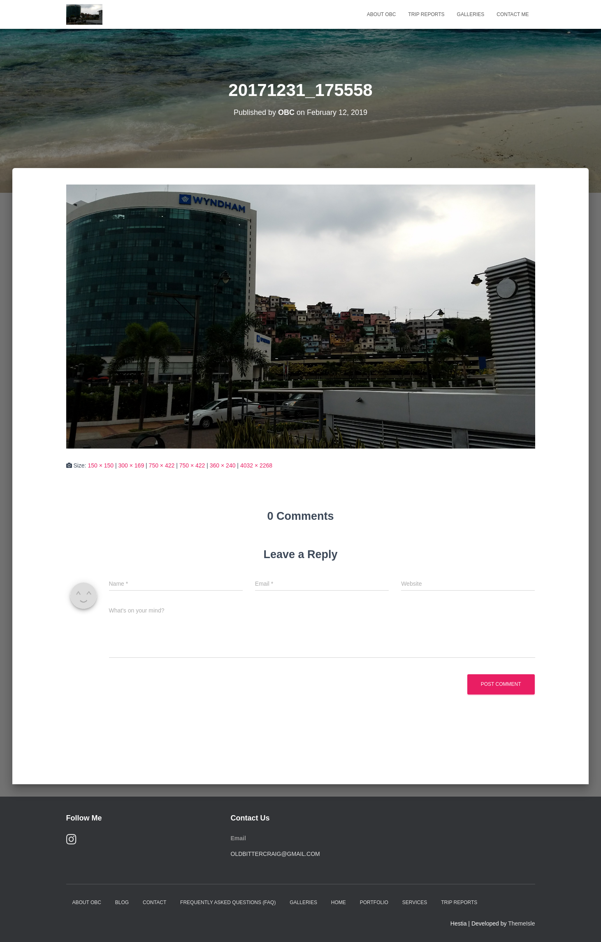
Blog (122, 902)
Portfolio (374, 902)
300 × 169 (131, 465)
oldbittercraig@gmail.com (275, 854)
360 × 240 (223, 465)
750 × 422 (162, 465)
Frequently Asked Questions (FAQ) (228, 902)
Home (338, 902)
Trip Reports (426, 14)
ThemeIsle (521, 923)
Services (414, 902)
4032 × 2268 (256, 465)
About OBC (381, 14)
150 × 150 (101, 465)
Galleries (471, 14)
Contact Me (513, 14)
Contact (154, 902)
